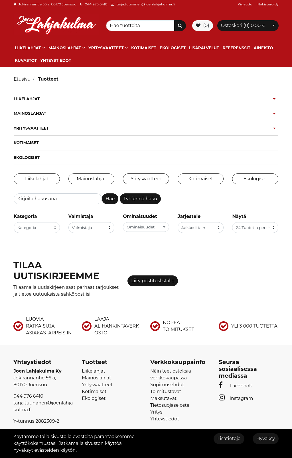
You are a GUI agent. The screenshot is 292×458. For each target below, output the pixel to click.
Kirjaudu (245, 4)
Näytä (239, 216)
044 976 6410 (96, 4)
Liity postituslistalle (152, 280)
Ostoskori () (243, 25)
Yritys (156, 412)
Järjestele (189, 216)
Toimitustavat (165, 391)
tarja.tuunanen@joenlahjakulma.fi (145, 4)
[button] (146, 227)
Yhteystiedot (55, 60)
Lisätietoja (228, 438)
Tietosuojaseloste (169, 405)
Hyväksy (265, 438)
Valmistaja (80, 216)
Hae (110, 198)
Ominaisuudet (140, 216)
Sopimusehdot (167, 384)
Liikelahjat (28, 48)
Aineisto (263, 48)
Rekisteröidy (268, 4)
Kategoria (25, 216)
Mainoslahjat (64, 48)
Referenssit (236, 48)
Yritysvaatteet (105, 48)
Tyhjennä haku (140, 198)
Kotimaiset (143, 48)
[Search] (141, 25)
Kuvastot (26, 60)
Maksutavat (163, 398)
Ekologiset (173, 48)
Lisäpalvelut (204, 48)
